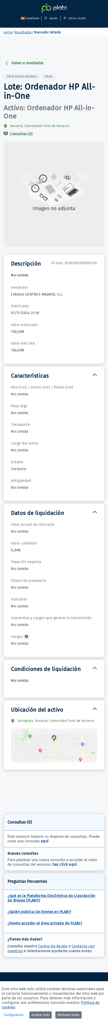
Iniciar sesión (74, 18)
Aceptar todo (40, 1015)
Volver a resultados (24, 63)
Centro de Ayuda (52, 946)
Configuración (14, 1015)
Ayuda (51, 18)
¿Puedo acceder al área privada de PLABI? (45, 923)
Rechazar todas (68, 1015)
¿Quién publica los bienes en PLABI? (39, 912)
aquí (45, 841)
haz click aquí (64, 864)
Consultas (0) (18, 134)
